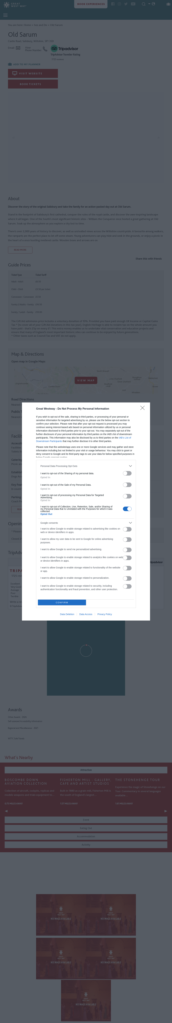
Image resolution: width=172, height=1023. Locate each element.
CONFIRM (62, 602)
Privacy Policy (104, 614)
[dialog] (86, 511)
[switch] (127, 473)
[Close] (143, 409)
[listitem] (86, 466)
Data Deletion (67, 614)
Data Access (85, 614)
